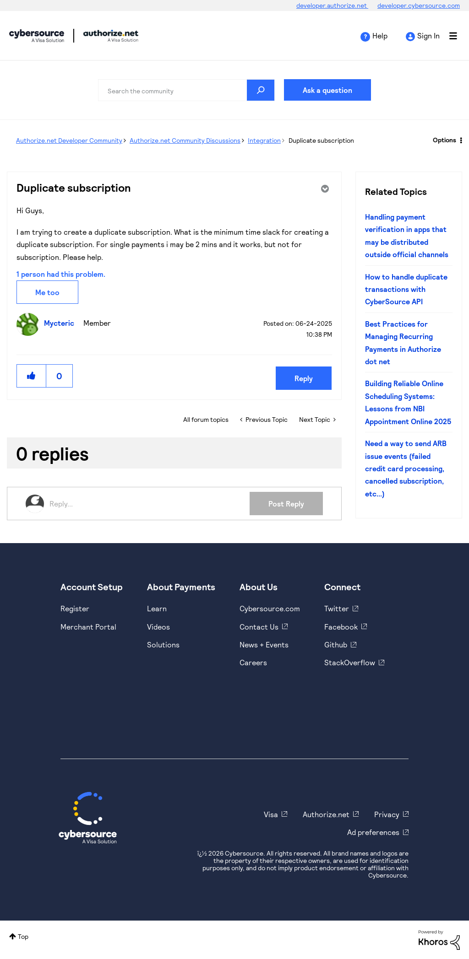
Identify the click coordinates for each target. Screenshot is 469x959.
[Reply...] (149, 504)
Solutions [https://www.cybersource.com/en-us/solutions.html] (163, 644)
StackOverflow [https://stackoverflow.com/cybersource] (349, 662)
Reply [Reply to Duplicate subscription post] (303, 378)
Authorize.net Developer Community (69, 140)
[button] (31, 376)
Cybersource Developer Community (36, 35)
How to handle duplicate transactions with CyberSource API (406, 289)
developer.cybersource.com (418, 5)
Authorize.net (326, 814)
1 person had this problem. (60, 273)
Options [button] (444, 140)
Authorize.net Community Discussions (185, 140)
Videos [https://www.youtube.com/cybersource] (158, 626)
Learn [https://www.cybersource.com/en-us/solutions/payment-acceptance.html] (157, 608)
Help (379, 35)
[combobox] (186, 90)
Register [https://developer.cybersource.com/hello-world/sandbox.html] (74, 608)
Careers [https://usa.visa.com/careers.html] (253, 662)
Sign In (428, 35)
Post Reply (286, 503)
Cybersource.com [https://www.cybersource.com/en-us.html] (270, 608)
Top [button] (23, 936)
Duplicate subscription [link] (321, 140)
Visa (271, 814)
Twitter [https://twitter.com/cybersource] (336, 608)
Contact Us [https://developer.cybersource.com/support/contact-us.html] (259, 626)
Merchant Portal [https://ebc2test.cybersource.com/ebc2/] (88, 626)
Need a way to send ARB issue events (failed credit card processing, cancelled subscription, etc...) (406, 468)
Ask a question (327, 90)
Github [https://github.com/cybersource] (335, 644)
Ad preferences (373, 832)
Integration (264, 140)
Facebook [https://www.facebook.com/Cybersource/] (341, 626)
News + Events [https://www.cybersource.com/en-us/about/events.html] (264, 644)
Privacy (386, 814)
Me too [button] (47, 292)
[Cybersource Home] (87, 817)
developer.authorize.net (332, 5)
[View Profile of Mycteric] (61, 322)
